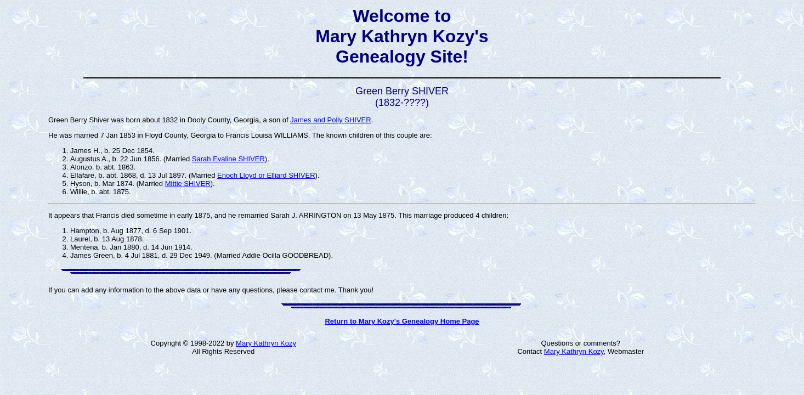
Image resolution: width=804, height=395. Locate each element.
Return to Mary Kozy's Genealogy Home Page (402, 321)
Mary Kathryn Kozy (266, 343)
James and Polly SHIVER (330, 120)
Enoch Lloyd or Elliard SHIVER (266, 175)
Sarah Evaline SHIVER (228, 159)
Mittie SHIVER (188, 183)
